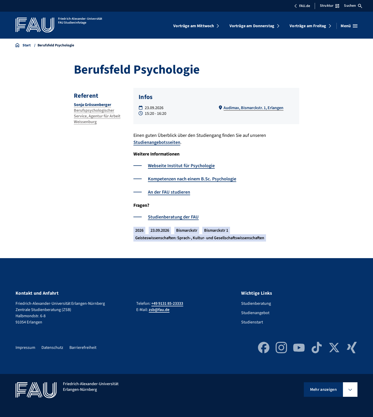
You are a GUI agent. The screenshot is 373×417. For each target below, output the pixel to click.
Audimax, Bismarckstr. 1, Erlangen (253, 108)
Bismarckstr (186, 230)
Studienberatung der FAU (173, 217)
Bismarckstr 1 (216, 230)
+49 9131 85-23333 (167, 303)
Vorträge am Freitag (308, 26)
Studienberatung (256, 303)
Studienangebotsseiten (156, 142)
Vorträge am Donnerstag (252, 26)
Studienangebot (255, 313)
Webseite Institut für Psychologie (181, 165)
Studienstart (252, 322)
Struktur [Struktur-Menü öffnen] (329, 5)
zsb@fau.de (159, 310)
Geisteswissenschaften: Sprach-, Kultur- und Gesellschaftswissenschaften (199, 238)
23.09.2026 (159, 230)
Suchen (353, 5)
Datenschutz (52, 347)
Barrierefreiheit (82, 347)
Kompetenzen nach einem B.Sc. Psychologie (192, 179)
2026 (139, 230)
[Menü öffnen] (349, 26)
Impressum (25, 347)
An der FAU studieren (169, 192)
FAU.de (302, 6)
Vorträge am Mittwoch (193, 26)
